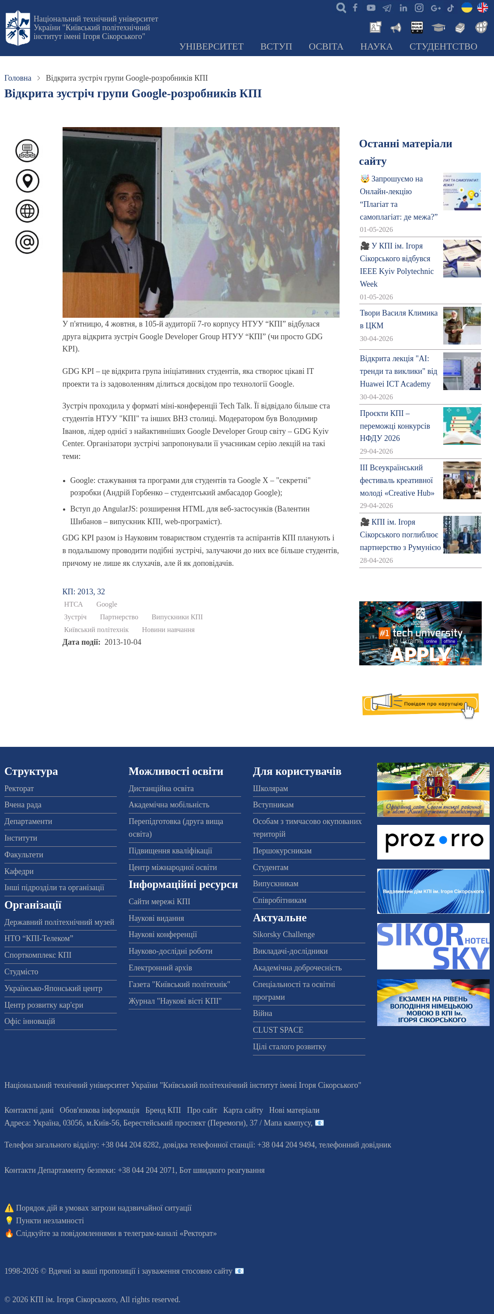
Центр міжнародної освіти (173, 867)
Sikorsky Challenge (284, 934)
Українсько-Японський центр (53, 988)
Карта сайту (243, 1110)
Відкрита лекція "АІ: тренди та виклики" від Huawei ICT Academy (399, 371)
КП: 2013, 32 (84, 591)
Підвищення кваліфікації (170, 850)
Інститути (20, 838)
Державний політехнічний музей (59, 922)
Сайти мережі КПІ (159, 901)
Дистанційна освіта (161, 788)
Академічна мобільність (169, 804)
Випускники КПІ (177, 617)
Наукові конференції (163, 934)
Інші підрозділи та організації (54, 887)
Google (106, 604)
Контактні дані (29, 1110)
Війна (262, 1013)
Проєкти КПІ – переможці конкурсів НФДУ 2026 (395, 426)
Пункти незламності (50, 1220)
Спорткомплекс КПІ (38, 955)
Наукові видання (156, 918)
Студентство (443, 46)
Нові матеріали (294, 1110)
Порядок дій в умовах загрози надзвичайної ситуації (104, 1208)
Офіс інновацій (29, 1021)
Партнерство (119, 617)
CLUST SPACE (278, 1030)
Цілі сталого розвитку (289, 1046)
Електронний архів (160, 967)
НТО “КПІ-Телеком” (38, 938)
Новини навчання (168, 630)
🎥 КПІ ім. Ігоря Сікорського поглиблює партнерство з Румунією (400, 535)
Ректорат (19, 788)
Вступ (276, 46)
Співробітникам (279, 900)
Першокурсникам (282, 850)
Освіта (326, 46)
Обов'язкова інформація (100, 1110)
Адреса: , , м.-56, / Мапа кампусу (157, 1123)
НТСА (73, 604)
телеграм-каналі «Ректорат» (170, 1233)
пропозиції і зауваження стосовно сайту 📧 (171, 1271)
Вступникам (273, 804)
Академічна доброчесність (297, 967)
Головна (18, 78)
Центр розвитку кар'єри (43, 1005)
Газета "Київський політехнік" (179, 984)
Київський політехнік (96, 630)
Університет (211, 46)
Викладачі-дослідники (290, 951)
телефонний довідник (355, 1144)
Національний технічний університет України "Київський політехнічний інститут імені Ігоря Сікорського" (96, 27)
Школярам (270, 788)
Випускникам (275, 883)
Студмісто (21, 971)
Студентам (271, 867)
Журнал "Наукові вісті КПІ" (175, 1001)
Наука (376, 46)
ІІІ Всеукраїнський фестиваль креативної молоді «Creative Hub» (397, 480)
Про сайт (202, 1110)
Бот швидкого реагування (222, 1170)
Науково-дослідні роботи (171, 951)
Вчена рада (23, 804)
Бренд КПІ (163, 1110)
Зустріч (75, 617)
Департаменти (28, 821)
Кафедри (19, 871)
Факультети (23, 854)
